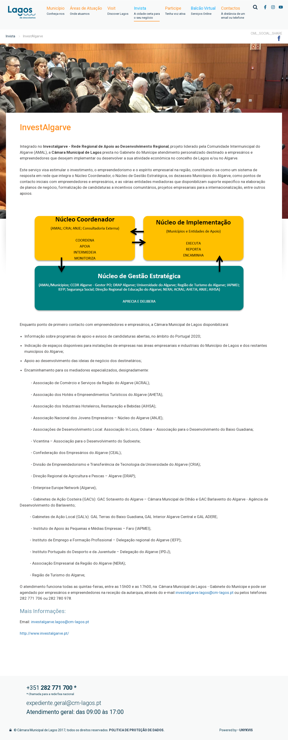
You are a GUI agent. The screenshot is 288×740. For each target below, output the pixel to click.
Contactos (233, 13)
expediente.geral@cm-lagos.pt (63, 703)
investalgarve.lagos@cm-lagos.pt (204, 592)
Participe (175, 11)
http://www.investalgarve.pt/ (44, 633)
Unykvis (246, 730)
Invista (147, 13)
